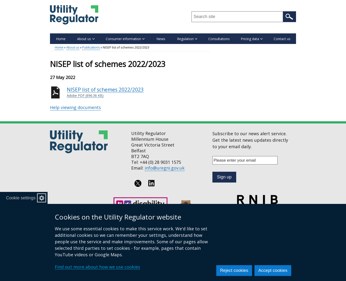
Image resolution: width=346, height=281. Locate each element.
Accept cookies (272, 270)
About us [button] (86, 39)
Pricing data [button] (252, 39)
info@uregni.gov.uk (165, 168)
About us (72, 47)
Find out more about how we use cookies (97, 267)
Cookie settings (21, 197)
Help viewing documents (75, 107)
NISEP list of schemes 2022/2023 (138, 92)
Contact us (282, 39)
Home (61, 39)
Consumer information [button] (125, 39)
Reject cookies (234, 270)
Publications (91, 47)
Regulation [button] (187, 39)
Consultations (219, 39)
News (160, 39)
